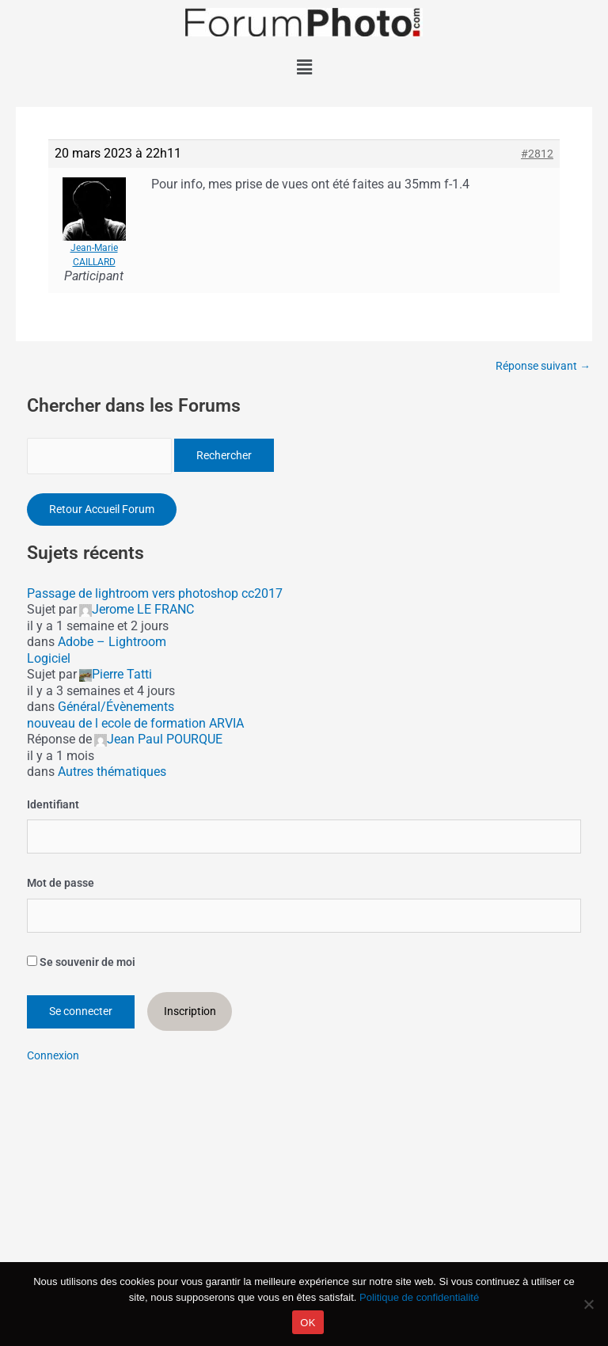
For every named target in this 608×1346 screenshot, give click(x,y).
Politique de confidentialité (419, 1297)
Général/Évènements (116, 706)
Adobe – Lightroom (112, 641)
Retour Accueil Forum (101, 509)
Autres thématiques (112, 771)
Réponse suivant (543, 366)
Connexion (53, 1055)
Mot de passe (60, 882)
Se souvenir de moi (81, 962)
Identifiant (53, 804)
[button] (304, 67)
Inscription (190, 1011)
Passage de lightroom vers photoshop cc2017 (155, 593)
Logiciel (48, 658)
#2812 (537, 153)
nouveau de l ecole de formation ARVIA (135, 723)
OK (307, 1323)
